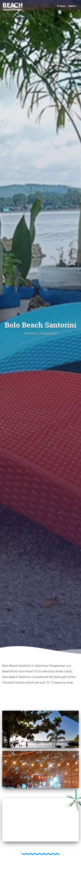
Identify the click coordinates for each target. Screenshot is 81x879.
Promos (61, 6)
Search (71, 6)
